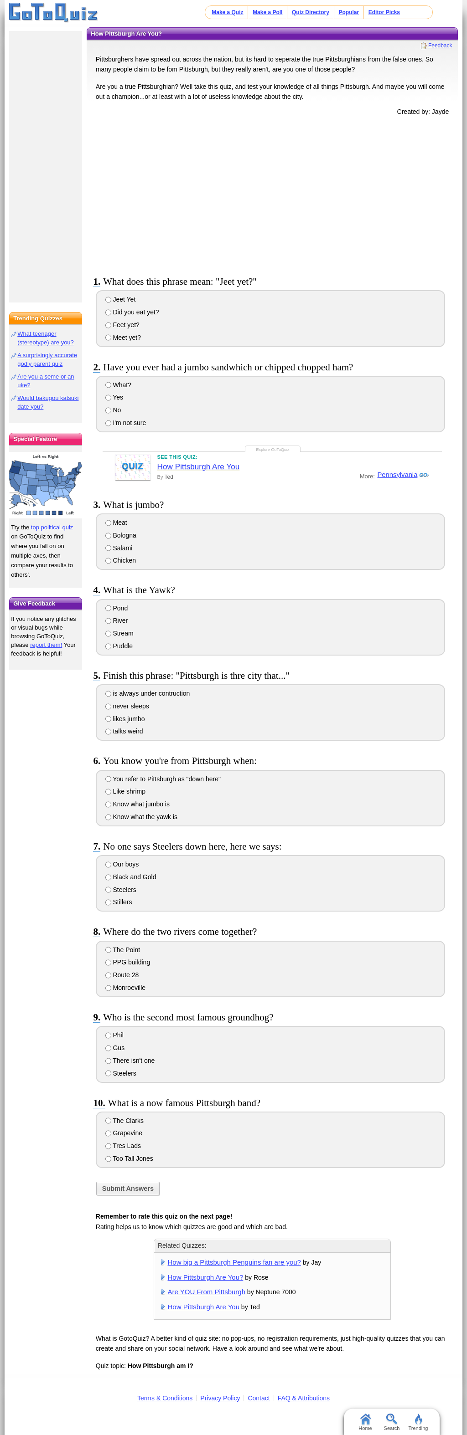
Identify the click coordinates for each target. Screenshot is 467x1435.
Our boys (122, 864)
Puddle (119, 646)
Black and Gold (130, 877)
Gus (115, 1047)
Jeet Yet (120, 299)
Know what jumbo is (137, 804)
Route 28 (122, 975)
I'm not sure (125, 422)
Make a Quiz (227, 12)
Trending (418, 1422)
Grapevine (123, 1133)
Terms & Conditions (164, 1398)
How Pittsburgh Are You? (206, 1277)
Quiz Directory (310, 12)
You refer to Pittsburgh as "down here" (163, 779)
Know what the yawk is (141, 816)
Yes (114, 397)
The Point (122, 949)
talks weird (124, 731)
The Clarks (124, 1120)
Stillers (118, 902)
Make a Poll (267, 12)
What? (118, 385)
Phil (114, 1035)
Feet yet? (122, 324)
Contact (259, 1398)
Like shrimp (125, 791)
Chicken (120, 560)
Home (365, 1422)
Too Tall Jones (129, 1158)
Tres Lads (123, 1145)
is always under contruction (147, 693)
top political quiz (52, 527)
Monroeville (125, 987)
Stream (119, 633)
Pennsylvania (396, 474)
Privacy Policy (220, 1398)
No (113, 410)
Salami (119, 548)
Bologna (120, 535)
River (116, 620)
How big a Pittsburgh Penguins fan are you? (234, 1262)
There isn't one (130, 1060)
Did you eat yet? (132, 312)
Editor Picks (384, 12)
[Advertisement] (272, 194)
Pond (116, 608)
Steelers (120, 889)
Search (392, 1422)
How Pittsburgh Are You (198, 466)
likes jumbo (125, 719)
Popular (349, 12)
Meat (116, 522)
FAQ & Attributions (304, 1398)
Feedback (440, 45)
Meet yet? (123, 337)
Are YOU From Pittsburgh (206, 1292)
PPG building (127, 962)
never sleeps (127, 706)
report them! (46, 644)
